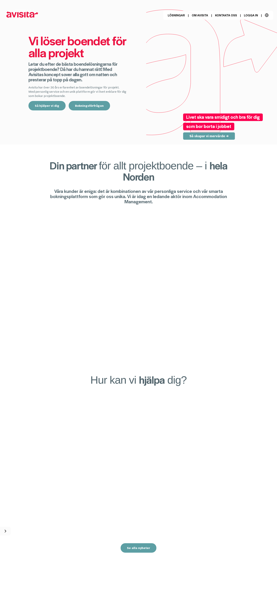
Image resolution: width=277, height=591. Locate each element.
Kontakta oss (226, 15)
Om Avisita (200, 15)
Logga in (251, 15)
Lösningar (176, 15)
